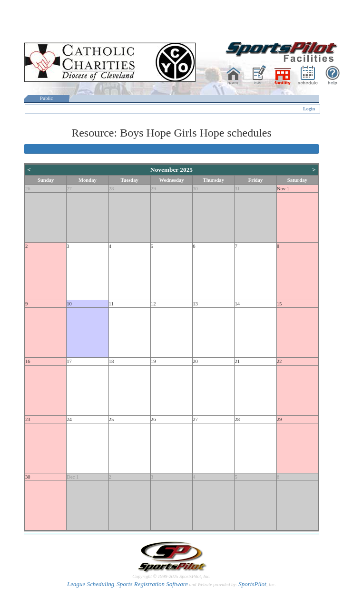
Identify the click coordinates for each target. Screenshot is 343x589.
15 (279, 303)
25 (111, 419)
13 (195, 303)
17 (69, 361)
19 (153, 361)
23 (27, 419)
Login (309, 108)
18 (111, 361)
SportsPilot (252, 584)
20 (195, 361)
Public (47, 98)
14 (237, 303)
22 (279, 361)
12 (153, 303)
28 (111, 188)
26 (27, 188)
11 (111, 303)
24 (69, 419)
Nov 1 (283, 188)
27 (69, 188)
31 (237, 188)
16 (27, 361)
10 (69, 303)
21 (237, 361)
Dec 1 (72, 477)
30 (195, 188)
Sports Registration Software (152, 584)
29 (153, 188)
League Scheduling (90, 584)
